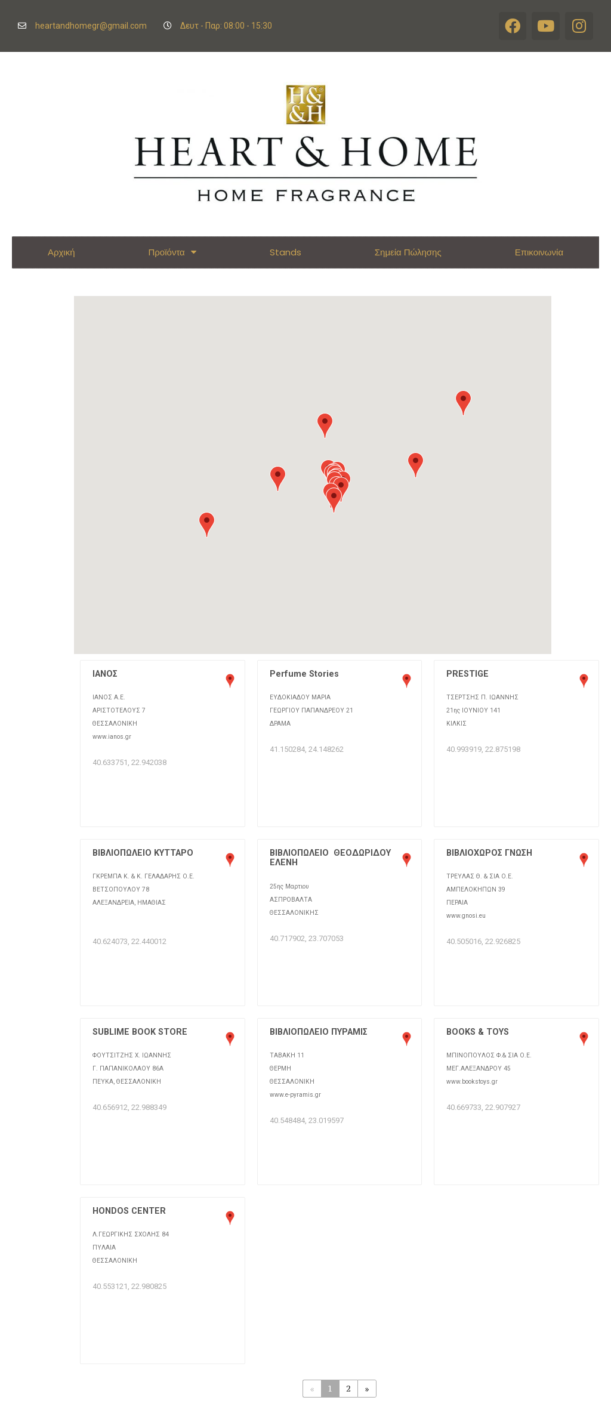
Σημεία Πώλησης (408, 252)
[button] (207, 525)
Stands (285, 252)
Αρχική (61, 252)
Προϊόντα (172, 252)
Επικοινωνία (539, 252)
